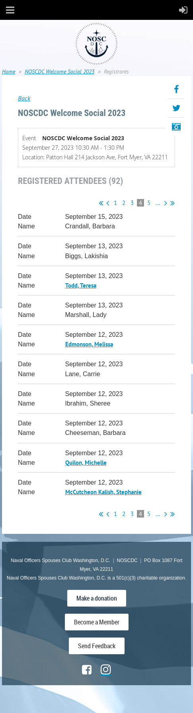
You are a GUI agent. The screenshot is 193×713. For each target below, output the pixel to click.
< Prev (108, 203)
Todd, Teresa (80, 285)
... (158, 203)
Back (24, 98)
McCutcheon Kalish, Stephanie (103, 492)
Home (8, 71)
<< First (101, 203)
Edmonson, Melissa (89, 344)
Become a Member (96, 622)
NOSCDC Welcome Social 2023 (59, 71)
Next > (166, 203)
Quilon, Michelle (86, 462)
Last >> (172, 203)
